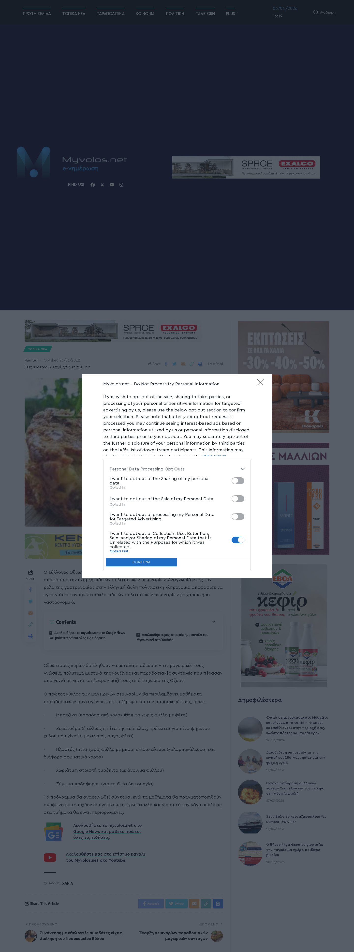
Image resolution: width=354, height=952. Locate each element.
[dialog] (177, 476)
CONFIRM (141, 562)
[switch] (238, 480)
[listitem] (177, 468)
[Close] (262, 384)
